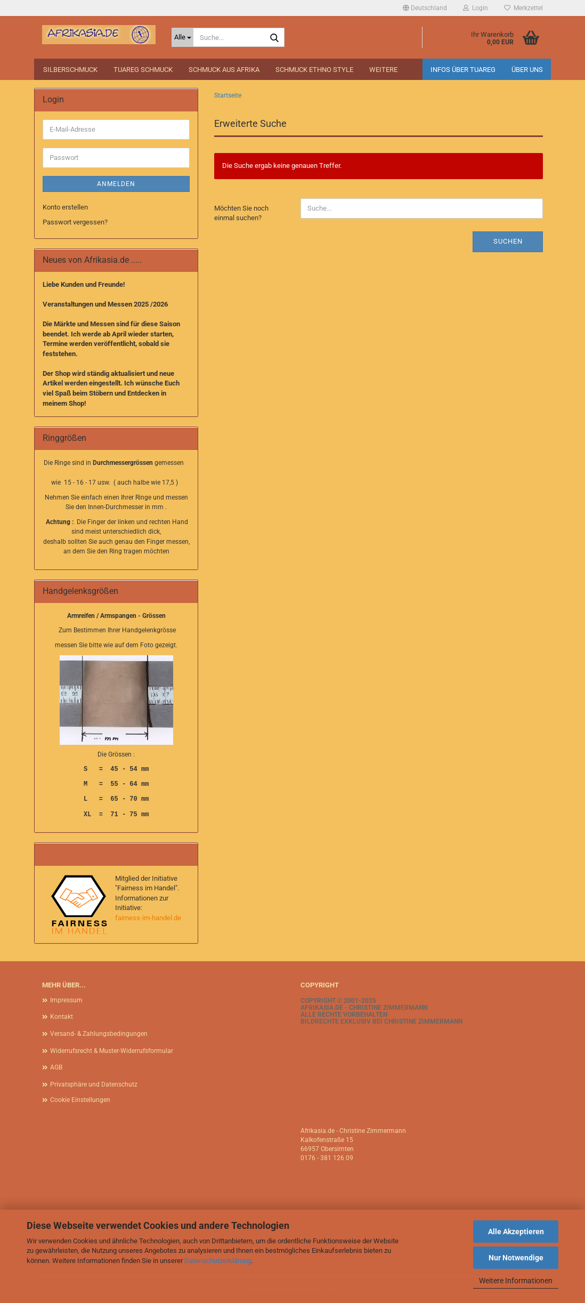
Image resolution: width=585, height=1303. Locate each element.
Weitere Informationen (515, 1280)
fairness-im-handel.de (148, 918)
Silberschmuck (70, 70)
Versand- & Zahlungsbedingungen (99, 1033)
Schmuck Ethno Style (314, 70)
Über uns (527, 70)
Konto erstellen (65, 207)
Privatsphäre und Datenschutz (93, 1084)
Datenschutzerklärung (217, 1261)
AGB (56, 1067)
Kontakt (61, 1016)
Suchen (508, 241)
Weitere (383, 70)
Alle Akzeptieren (516, 1231)
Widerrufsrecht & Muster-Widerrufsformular (111, 1051)
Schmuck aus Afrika (224, 70)
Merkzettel (523, 8)
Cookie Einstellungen (80, 1100)
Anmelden (116, 184)
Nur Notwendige (516, 1257)
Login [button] (475, 8)
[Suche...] (182, 37)
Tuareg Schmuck (143, 70)
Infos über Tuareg (462, 70)
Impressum (66, 1000)
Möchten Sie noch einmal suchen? (241, 213)
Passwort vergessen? (75, 222)
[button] (425, 8)
